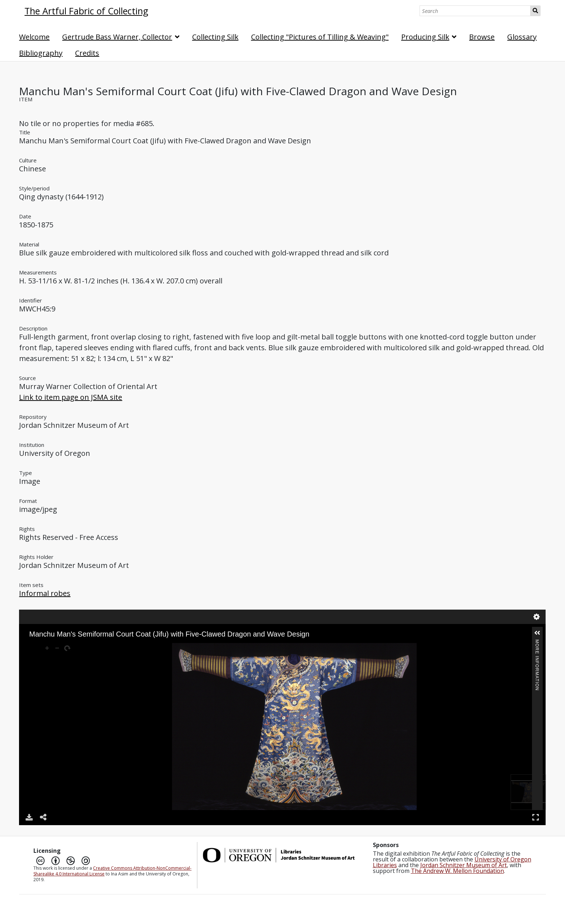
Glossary (522, 37)
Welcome (34, 37)
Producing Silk (425, 37)
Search (535, 10)
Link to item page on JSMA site (70, 397)
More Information (536, 642)
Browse (482, 37)
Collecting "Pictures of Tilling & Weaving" (320, 37)
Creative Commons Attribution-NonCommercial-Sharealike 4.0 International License (112, 871)
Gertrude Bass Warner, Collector (117, 37)
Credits (87, 53)
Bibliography (40, 53)
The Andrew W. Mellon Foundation (457, 871)
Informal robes (44, 593)
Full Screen (535, 817)
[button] (537, 633)
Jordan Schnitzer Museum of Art (463, 865)
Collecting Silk (215, 37)
